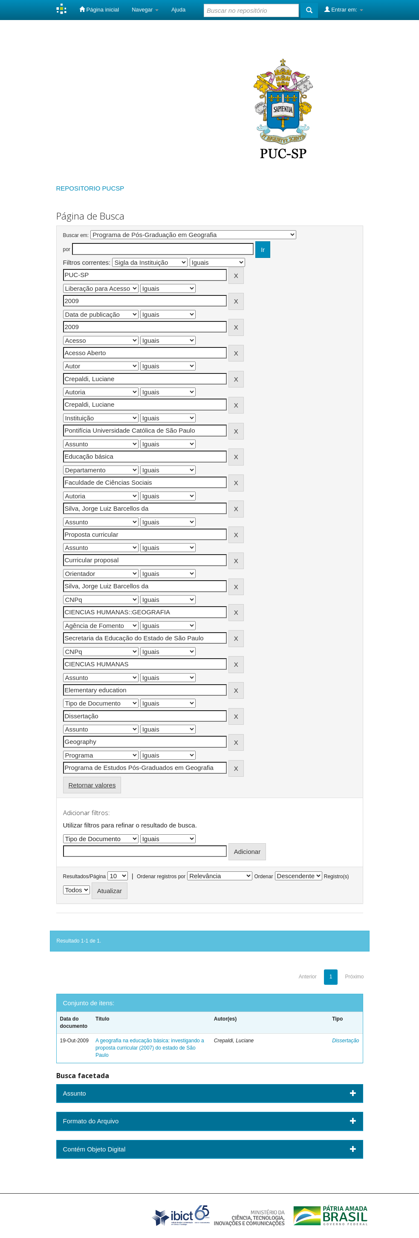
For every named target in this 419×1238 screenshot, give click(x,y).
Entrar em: (343, 9)
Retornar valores (92, 785)
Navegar (145, 9)
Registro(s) (336, 876)
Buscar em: (76, 235)
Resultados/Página (84, 876)
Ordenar (263, 876)
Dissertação (345, 1041)
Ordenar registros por (161, 876)
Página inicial (99, 9)
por (66, 249)
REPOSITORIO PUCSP (90, 188)
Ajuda (178, 9)
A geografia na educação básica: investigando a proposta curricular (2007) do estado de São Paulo (149, 1048)
